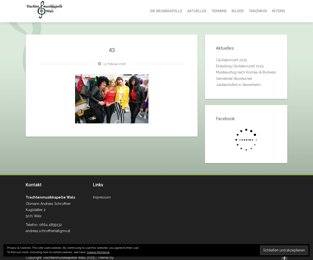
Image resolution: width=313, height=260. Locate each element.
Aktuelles (196, 11)
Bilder (238, 11)
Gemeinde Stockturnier (234, 79)
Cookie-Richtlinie (98, 252)
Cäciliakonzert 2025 (231, 60)
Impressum (102, 197)
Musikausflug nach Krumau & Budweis (246, 72)
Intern (278, 11)
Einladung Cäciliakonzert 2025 (240, 66)
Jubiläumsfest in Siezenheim (238, 85)
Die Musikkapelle (166, 11)
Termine (219, 11)
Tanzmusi (258, 11)
